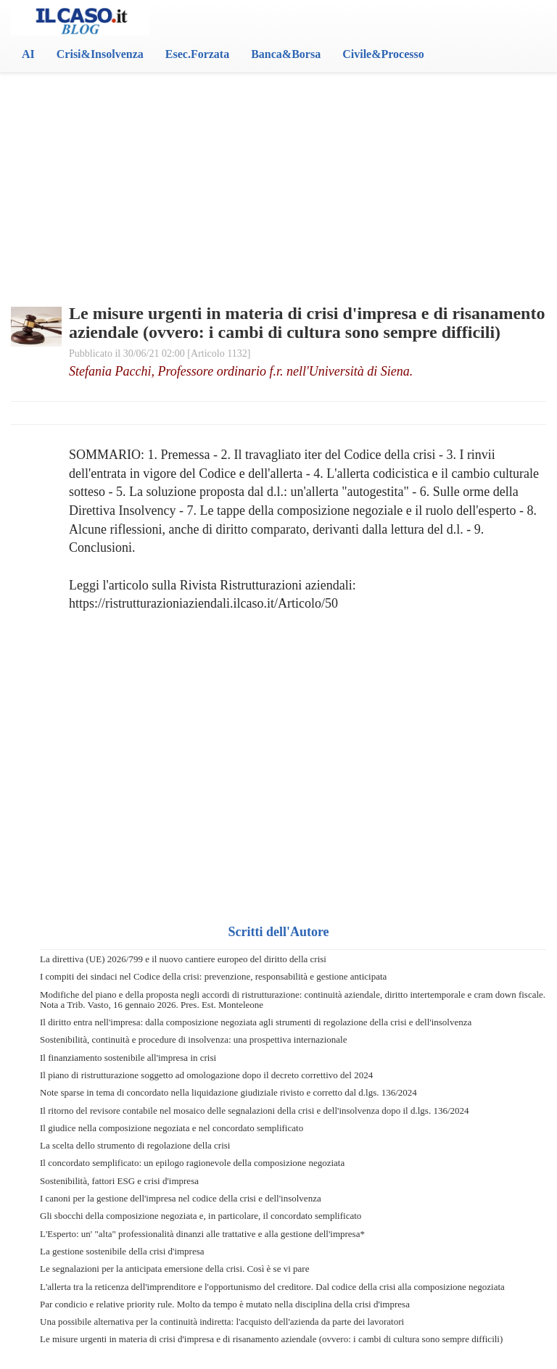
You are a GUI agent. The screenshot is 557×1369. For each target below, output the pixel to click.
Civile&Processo (383, 54)
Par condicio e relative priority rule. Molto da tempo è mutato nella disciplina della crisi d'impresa (225, 1304)
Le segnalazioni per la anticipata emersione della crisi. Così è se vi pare (174, 1268)
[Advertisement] (278, 152)
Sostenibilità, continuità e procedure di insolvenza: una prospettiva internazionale (193, 1039)
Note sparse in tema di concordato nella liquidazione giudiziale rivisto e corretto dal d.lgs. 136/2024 (228, 1092)
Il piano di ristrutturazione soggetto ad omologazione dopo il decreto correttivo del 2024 (206, 1075)
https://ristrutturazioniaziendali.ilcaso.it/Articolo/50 (203, 603)
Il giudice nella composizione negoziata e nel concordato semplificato (171, 1127)
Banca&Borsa (286, 54)
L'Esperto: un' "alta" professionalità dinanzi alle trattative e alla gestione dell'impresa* (202, 1233)
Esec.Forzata (197, 54)
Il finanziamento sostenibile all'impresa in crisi (128, 1057)
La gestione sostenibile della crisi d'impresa (122, 1251)
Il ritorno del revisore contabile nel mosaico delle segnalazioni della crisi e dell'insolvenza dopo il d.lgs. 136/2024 (254, 1110)
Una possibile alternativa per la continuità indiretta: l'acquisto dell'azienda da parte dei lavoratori (222, 1321)
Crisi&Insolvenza (100, 54)
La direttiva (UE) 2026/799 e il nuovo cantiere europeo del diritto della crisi (183, 959)
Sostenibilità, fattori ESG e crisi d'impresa (119, 1180)
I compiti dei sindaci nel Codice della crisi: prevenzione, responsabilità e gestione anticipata (213, 976)
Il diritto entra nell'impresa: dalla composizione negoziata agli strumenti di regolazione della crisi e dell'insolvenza (255, 1022)
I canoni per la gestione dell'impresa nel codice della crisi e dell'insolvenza (180, 1198)
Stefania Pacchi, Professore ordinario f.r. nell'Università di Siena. (241, 371)
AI (28, 54)
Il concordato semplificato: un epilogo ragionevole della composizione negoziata (192, 1162)
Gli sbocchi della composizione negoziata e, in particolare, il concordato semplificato (200, 1215)
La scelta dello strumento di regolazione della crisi (135, 1145)
